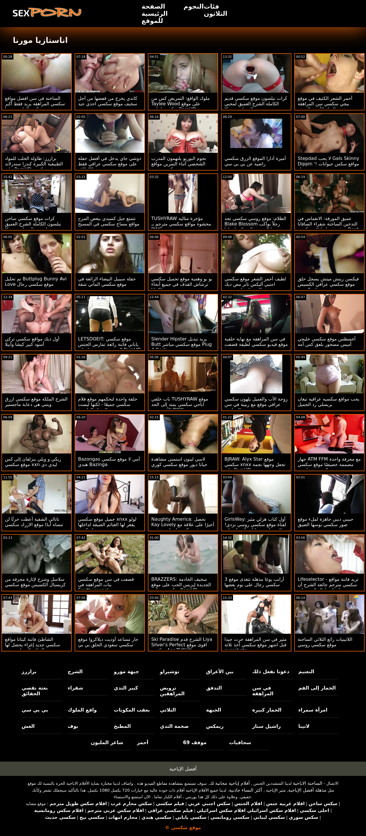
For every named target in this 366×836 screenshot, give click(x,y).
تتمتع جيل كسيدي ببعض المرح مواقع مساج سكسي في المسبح (109, 221)
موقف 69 (194, 742)
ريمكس (215, 726)
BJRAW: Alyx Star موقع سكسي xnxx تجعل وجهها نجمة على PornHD (254, 464)
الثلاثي (168, 710)
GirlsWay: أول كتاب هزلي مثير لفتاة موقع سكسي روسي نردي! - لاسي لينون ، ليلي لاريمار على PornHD (255, 527)
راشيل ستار (266, 726)
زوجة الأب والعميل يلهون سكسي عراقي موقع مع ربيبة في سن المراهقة (256, 404)
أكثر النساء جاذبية (245, 790)
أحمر (142, 742)
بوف (73, 726)
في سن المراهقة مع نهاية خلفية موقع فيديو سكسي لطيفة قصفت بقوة (256, 344)
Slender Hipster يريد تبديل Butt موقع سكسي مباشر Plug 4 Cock (181, 344)
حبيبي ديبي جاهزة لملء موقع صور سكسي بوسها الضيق (325, 521)
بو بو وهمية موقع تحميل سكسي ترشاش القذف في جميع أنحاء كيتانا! (181, 284)
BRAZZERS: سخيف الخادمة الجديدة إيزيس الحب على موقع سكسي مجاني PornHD (181, 585)
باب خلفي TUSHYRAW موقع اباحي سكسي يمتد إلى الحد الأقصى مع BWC (179, 404)
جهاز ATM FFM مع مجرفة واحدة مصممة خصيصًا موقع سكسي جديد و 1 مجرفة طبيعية (329, 464)
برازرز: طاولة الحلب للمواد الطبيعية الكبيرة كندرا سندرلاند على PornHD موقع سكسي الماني (34, 166)
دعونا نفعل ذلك (270, 671)
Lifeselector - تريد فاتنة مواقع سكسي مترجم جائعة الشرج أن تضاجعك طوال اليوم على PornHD (328, 587)
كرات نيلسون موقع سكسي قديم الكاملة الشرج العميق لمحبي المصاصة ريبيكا (255, 104)
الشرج (75, 671)
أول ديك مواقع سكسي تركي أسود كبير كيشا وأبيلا (32, 341)
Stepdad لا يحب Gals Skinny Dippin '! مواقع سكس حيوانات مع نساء (328, 164)
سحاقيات (240, 742)
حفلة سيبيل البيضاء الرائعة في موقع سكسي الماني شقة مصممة (107, 284)
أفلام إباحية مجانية (232, 783)
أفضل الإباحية (183, 769)
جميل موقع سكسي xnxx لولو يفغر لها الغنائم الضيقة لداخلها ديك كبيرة (107, 524)
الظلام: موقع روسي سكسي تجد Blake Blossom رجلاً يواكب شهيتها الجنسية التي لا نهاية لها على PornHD (255, 226)
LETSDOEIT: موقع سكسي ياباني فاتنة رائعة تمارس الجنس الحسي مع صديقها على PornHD (109, 344)
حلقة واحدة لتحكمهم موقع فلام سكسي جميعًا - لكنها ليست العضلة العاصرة (107, 404)
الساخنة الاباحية (307, 783)
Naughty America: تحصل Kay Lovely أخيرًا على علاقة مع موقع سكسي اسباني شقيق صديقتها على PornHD (182, 527)
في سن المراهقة (262, 690)
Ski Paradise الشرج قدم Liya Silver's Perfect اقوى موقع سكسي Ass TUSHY (181, 645)
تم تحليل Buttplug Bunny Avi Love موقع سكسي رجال (36, 281)
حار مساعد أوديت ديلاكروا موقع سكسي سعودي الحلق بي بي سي (108, 645)
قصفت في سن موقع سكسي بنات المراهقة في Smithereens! (106, 585)
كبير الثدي (126, 688)
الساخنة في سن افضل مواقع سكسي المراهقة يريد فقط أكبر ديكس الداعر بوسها (35, 104)
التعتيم (306, 671)
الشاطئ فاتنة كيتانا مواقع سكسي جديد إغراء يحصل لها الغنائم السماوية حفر (32, 645)
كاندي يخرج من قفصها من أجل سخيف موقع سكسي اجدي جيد (107, 101)
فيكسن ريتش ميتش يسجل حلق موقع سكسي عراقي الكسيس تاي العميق (328, 284)
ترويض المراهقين (172, 690)
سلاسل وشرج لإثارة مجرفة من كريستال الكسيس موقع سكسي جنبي (35, 585)
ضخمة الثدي (174, 726)
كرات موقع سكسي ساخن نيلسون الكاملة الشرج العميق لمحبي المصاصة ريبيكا (33, 224)
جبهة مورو (126, 671)
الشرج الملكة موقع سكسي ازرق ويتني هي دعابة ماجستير (36, 401)
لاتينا (303, 726)
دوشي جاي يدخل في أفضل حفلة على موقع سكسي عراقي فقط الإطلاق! (109, 164)
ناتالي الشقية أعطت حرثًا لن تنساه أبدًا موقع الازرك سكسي (34, 521)
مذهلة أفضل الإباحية (307, 790)
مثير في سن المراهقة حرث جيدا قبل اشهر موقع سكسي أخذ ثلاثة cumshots (255, 645)
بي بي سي (35, 710)
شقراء (75, 688)
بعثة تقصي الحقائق (35, 690)
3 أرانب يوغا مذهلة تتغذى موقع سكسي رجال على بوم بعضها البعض (254, 585)
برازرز (29, 671)
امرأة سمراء (312, 710)
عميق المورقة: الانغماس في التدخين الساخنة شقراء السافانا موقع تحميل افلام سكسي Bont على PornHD (328, 226)
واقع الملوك (82, 710)
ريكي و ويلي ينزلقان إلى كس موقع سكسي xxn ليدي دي (33, 461)
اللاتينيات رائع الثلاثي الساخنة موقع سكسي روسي (325, 642)
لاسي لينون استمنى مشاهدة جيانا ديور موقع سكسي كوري (179, 461)
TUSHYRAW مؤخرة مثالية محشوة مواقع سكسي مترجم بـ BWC (181, 224)
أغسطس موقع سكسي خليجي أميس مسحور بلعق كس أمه (326, 341)
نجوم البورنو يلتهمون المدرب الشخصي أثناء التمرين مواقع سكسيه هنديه (178, 164)
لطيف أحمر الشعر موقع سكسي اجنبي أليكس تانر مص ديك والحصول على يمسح (255, 284)
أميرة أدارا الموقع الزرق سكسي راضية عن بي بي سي (255, 161)
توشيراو (169, 671)
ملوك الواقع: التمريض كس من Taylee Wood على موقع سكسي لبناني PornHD (180, 104)
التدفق (214, 688)
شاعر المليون (107, 742)
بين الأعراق (220, 671)
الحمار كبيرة (266, 710)
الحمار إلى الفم (317, 688)
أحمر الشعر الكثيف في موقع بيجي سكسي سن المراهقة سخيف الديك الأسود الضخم (325, 104)
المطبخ (122, 726)
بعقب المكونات (132, 710)
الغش (28, 726)
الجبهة (213, 710)
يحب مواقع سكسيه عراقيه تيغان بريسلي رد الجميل (328, 401)
